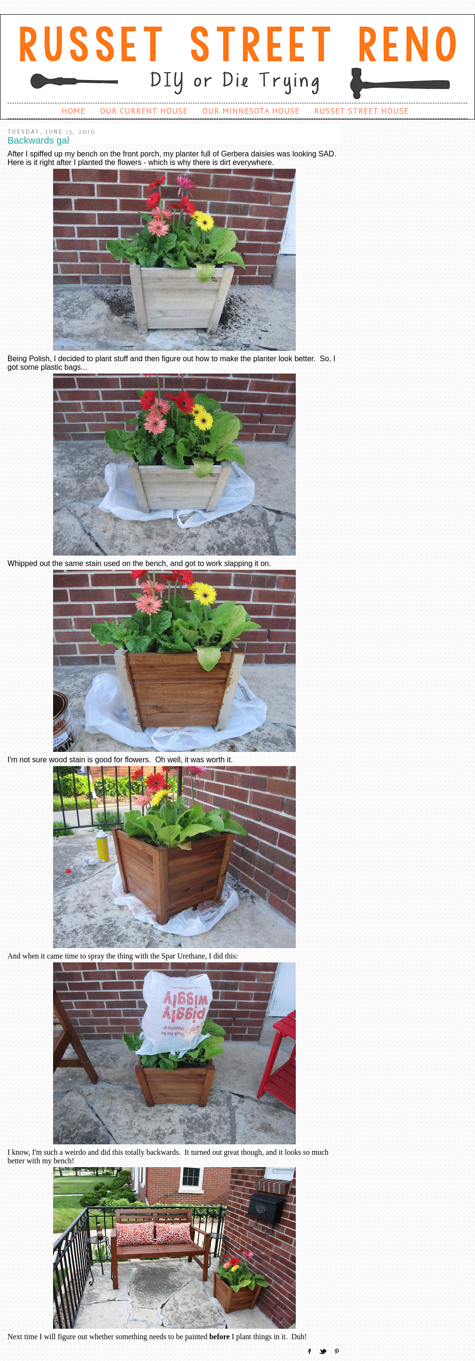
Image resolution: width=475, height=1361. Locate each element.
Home (73, 111)
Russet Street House (361, 111)
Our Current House (144, 111)
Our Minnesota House (251, 111)
